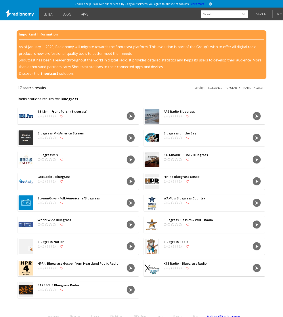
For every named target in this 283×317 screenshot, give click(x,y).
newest (259, 88)
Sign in (261, 14)
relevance (215, 88)
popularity (233, 88)
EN (277, 14)
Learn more (197, 4)
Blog (67, 14)
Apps (84, 14)
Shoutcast (49, 73)
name (247, 88)
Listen (48, 14)
